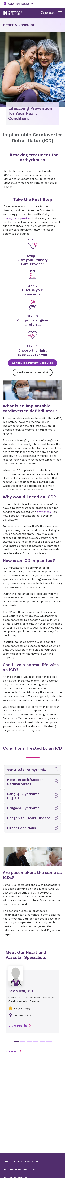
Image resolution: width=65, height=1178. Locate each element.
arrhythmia (44, 511)
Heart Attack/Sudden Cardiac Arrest (25, 782)
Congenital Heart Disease (29, 818)
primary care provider (17, 218)
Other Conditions (21, 828)
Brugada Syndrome (23, 808)
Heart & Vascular (19, 25)
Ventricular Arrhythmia (26, 770)
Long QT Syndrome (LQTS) (23, 796)
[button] (60, 25)
